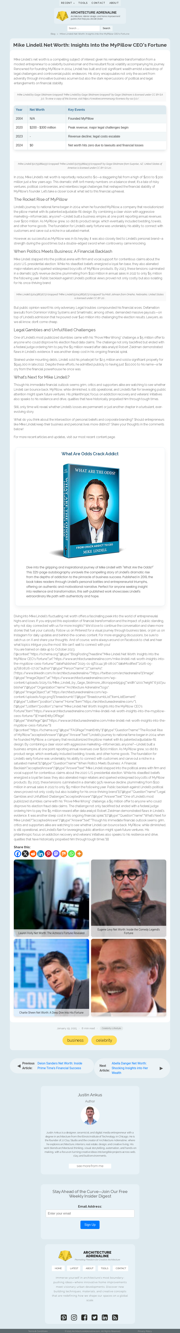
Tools (83, 3)
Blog (53, 33)
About (114, 3)
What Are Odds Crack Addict (90, 453)
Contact (98, 3)
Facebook (132, 640)
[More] (79, 853)
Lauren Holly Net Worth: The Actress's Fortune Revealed (51, 933)
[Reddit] (33, 853)
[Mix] (63, 853)
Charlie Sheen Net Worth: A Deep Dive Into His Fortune (51, 1012)
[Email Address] (90, 1213)
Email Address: (90, 1206)
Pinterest (81, 630)
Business (75, 1040)
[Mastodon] (56, 853)
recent (90, 437)
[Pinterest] (48, 853)
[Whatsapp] (71, 853)
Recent (66, 3)
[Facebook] (17, 853)
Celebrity (104, 1040)
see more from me (90, 1166)
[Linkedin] (40, 853)
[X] (25, 853)
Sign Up (90, 1224)
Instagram (21, 635)
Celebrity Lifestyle (111, 1028)
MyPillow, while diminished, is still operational (81, 389)
